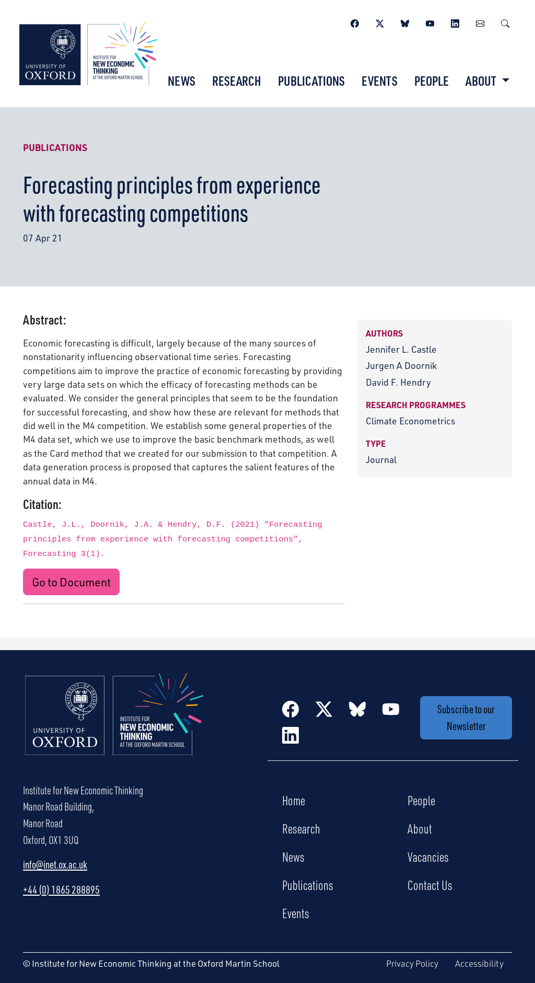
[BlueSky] (404, 22)
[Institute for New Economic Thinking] (88, 52)
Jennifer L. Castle (401, 349)
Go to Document (71, 581)
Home (293, 800)
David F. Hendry (398, 382)
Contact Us (430, 884)
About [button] (482, 80)
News (181, 80)
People (431, 80)
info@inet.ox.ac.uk (55, 864)
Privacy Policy (412, 963)
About (420, 828)
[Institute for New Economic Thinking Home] (114, 725)
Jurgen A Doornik (401, 365)
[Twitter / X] (379, 22)
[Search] (505, 22)
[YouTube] (430, 22)
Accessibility (479, 963)
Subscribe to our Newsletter (466, 717)
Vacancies (428, 856)
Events (380, 80)
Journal (381, 459)
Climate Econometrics (410, 420)
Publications (311, 80)
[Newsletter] (480, 22)
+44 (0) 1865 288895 (61, 889)
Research (236, 80)
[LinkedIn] (455, 22)
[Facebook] (354, 22)
